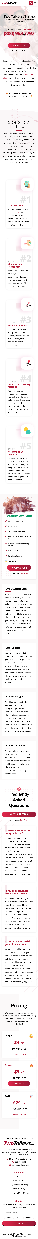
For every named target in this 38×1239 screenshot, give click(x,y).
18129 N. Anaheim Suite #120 (19, 1159)
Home (19, 1176)
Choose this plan (19, 1054)
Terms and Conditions (19, 1193)
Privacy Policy (19, 1189)
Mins (9, 1218)
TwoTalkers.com (27, 1234)
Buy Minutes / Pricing (19, 1184)
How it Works (19, 1180)
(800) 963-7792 (14, 212)
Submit (19, 1223)
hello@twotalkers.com (18, 1165)
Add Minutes (19, 45)
